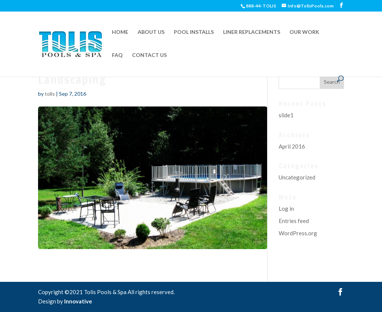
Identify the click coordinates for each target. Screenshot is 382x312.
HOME (120, 32)
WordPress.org (298, 233)
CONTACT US (149, 55)
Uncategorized (297, 177)
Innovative (78, 301)
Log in (286, 208)
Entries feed (294, 220)
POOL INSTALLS (194, 32)
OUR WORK (304, 32)
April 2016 (292, 146)
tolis (50, 93)
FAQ (117, 55)
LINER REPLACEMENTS (251, 32)
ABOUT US (151, 32)
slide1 (286, 115)
